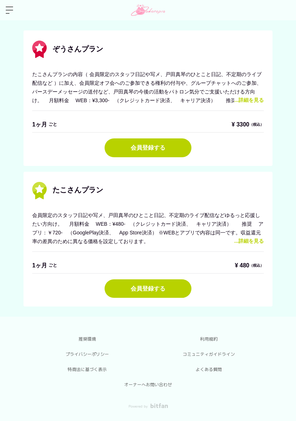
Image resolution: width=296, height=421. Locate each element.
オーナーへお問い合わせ (148, 385)
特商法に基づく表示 (87, 369)
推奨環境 (87, 339)
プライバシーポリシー (87, 354)
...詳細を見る (249, 100)
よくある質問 (209, 369)
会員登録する (148, 148)
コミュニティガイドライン (209, 354)
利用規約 (208, 339)
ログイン (284, 10)
